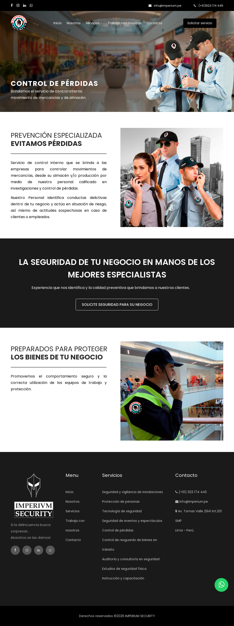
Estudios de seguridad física (124, 568)
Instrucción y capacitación (123, 578)
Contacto (154, 23)
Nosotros (74, 23)
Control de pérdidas (118, 530)
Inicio (57, 23)
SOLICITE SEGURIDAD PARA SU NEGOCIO (117, 304)
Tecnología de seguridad (122, 511)
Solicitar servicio (205, 23)
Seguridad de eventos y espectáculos (132, 520)
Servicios (94, 23)
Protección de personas (121, 501)
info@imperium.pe (165, 5)
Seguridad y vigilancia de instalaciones (133, 492)
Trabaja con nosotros (125, 23)
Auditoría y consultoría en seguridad (131, 559)
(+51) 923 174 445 (191, 492)
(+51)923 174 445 (208, 5)
